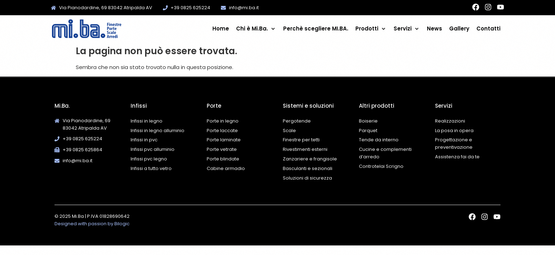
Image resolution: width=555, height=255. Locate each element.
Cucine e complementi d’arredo (385, 153)
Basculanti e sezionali (307, 168)
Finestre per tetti (301, 139)
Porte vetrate (222, 149)
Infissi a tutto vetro (151, 168)
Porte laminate (224, 139)
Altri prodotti (376, 105)
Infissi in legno (146, 121)
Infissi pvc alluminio (152, 149)
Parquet (368, 130)
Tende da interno (379, 139)
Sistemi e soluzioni (308, 105)
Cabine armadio (226, 168)
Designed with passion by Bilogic (92, 223)
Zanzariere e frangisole (310, 158)
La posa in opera (454, 130)
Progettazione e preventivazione (454, 143)
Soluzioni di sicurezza (307, 178)
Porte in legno (223, 121)
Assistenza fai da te (457, 156)
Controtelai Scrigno (381, 166)
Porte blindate (223, 158)
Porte (214, 105)
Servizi (443, 105)
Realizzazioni (450, 121)
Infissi (139, 105)
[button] (256, 29)
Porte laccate (222, 130)
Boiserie (369, 121)
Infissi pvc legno (149, 158)
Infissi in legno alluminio (157, 130)
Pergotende (297, 121)
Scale (289, 130)
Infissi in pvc (144, 139)
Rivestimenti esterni (305, 149)
